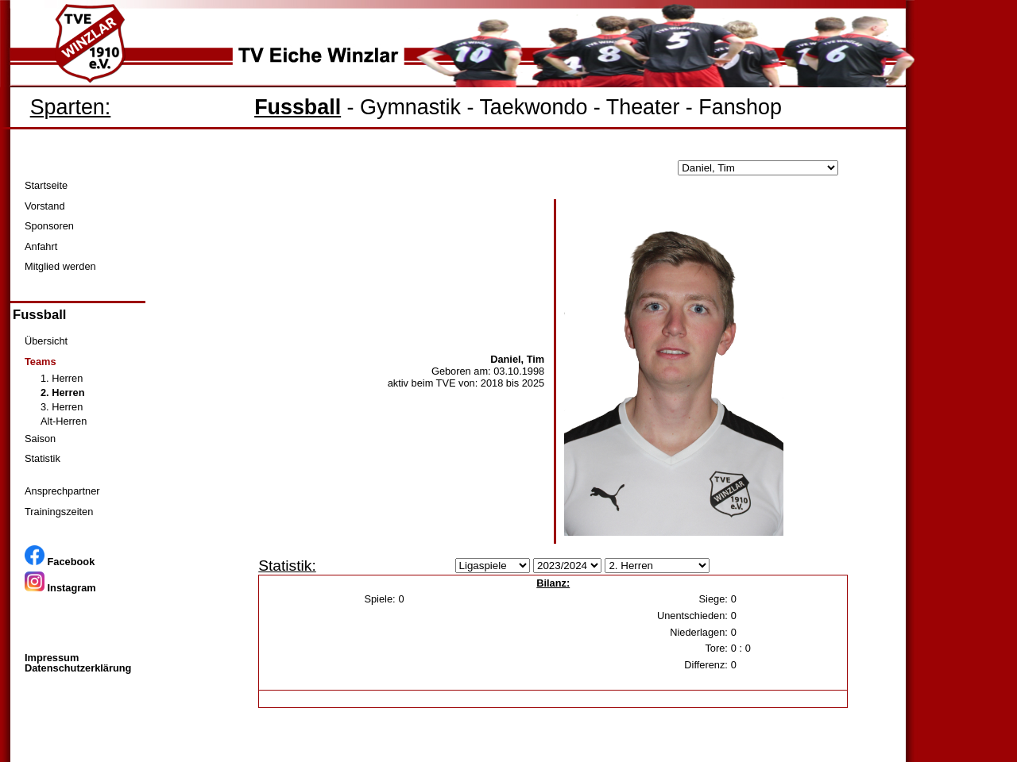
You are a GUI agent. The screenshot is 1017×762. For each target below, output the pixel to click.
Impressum (52, 658)
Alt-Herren (64, 421)
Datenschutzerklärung (78, 668)
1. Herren (62, 378)
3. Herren (62, 407)
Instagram (60, 588)
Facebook (60, 562)
